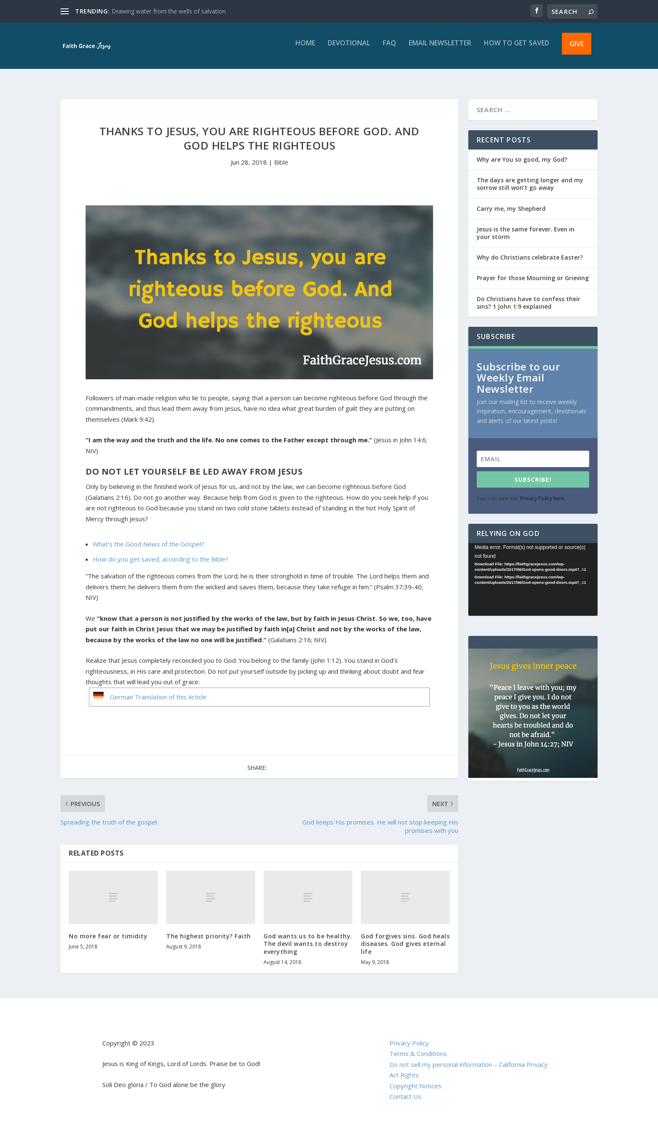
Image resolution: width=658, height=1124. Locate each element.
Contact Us (405, 1089)
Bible (281, 154)
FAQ (389, 49)
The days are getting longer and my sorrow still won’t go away (530, 176)
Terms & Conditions (418, 1046)
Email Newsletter (440, 49)
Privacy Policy (409, 1035)
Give (576, 49)
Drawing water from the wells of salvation (169, 11)
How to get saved (516, 49)
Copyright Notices (415, 1078)
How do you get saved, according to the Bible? (160, 551)
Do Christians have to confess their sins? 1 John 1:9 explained (528, 295)
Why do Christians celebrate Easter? (530, 250)
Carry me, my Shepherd (511, 201)
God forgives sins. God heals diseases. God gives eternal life (405, 936)
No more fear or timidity (108, 928)
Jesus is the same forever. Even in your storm (525, 225)
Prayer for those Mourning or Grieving (533, 270)
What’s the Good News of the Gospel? (148, 536)
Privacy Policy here (542, 490)
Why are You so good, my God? (522, 152)
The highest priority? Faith (208, 928)
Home (305, 49)
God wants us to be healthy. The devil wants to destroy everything (308, 936)
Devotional (349, 49)
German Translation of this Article (158, 689)
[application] (533, 572)
